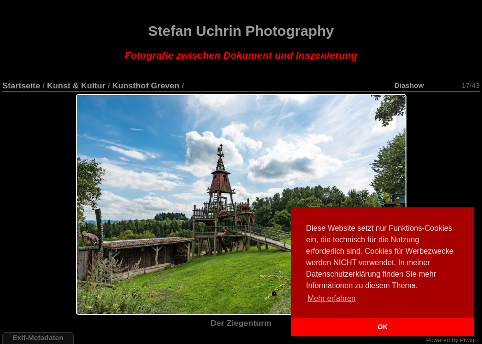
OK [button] (382, 327)
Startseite (21, 85)
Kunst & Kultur (76, 85)
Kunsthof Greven (145, 85)
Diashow (409, 85)
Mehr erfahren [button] (331, 298)
